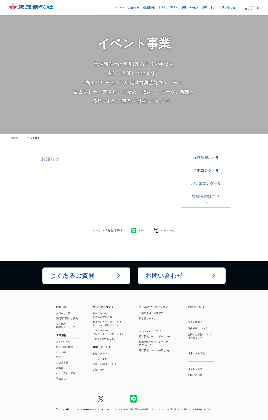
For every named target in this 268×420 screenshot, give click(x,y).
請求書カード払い (148, 318)
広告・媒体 (99, 369)
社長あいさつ (63, 341)
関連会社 (61, 378)
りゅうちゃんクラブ (150, 331)
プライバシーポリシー (64, 409)
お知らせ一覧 (63, 313)
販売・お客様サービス (105, 364)
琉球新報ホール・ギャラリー (154, 336)
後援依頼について (197, 328)
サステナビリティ (168, 7)
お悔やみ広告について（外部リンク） (200, 336)
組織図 (59, 368)
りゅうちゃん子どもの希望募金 (102, 315)
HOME (120, 7)
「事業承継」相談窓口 (151, 313)
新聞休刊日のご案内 (67, 318)
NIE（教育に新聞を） (104, 339)
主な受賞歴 (62, 362)
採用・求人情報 (196, 353)
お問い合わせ (195, 375)
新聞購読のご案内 (197, 306)
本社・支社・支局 (65, 373)
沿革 (58, 357)
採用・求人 (209, 7)
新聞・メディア (101, 353)
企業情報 (149, 7)
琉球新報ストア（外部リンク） (156, 350)
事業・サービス (190, 7)
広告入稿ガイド (196, 322)
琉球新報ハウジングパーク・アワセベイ (154, 343)
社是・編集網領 (64, 347)
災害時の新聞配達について (65, 325)
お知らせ (134, 7)
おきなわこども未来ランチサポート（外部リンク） (107, 324)
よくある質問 (195, 368)
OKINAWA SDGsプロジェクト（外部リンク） (108, 332)
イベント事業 (32, 138)
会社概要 (61, 352)
